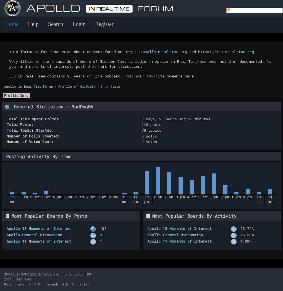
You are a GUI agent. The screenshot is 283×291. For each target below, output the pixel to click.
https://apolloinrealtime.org (156, 51)
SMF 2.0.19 (11, 274)
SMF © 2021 (28, 274)
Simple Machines (48, 274)
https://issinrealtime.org (226, 51)
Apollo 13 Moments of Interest (39, 228)
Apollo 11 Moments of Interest (39, 241)
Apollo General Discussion (34, 234)
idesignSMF (82, 274)
